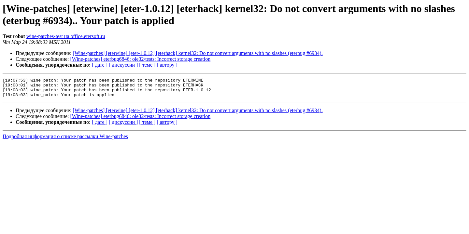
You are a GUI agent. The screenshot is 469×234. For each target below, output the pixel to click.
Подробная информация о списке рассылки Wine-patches (65, 140)
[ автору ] (167, 65)
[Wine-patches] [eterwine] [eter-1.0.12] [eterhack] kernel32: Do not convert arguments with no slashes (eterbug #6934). (197, 53)
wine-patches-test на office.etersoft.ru (65, 36)
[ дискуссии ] (123, 65)
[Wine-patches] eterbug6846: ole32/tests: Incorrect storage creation (140, 59)
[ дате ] (99, 65)
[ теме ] (147, 65)
